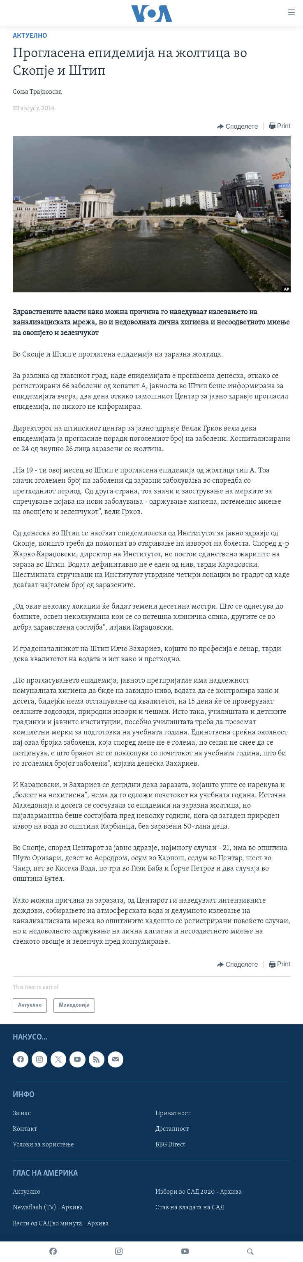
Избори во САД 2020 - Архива (198, 1192)
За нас (22, 1113)
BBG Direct (170, 1145)
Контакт (25, 1129)
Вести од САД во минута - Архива (61, 1223)
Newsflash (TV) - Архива (48, 1207)
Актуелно (30, 36)
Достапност (172, 1129)
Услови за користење (43, 1145)
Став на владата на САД (189, 1207)
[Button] (237, 126)
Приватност (172, 1113)
